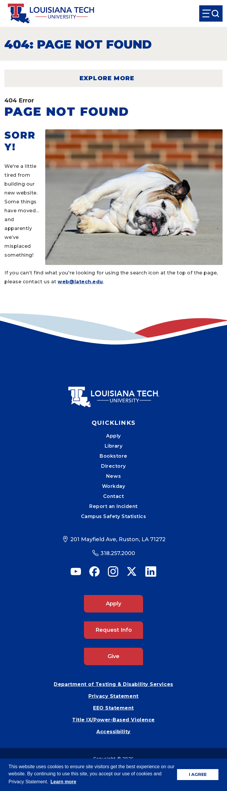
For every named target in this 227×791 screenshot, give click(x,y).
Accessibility (113, 731)
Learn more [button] (63, 781)
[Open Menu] (211, 13)
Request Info (113, 630)
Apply (113, 436)
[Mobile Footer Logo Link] (113, 392)
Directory (113, 466)
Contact (113, 496)
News (113, 476)
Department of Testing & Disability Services (113, 684)
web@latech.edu (80, 281)
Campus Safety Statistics (113, 516)
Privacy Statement (113, 696)
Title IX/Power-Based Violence (113, 720)
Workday (113, 486)
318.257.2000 (117, 553)
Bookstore (113, 456)
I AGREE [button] (198, 774)
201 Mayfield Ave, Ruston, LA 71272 (118, 539)
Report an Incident (113, 506)
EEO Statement (113, 708)
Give (113, 656)
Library (114, 446)
